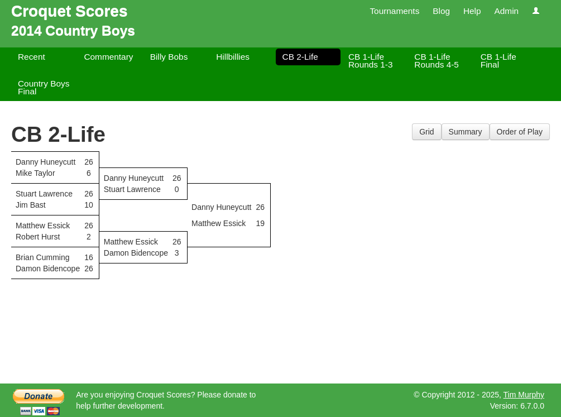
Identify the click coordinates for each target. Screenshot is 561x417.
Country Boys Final (43, 87)
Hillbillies (233, 56)
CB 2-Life (300, 56)
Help (472, 11)
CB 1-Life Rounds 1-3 (370, 60)
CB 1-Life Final (498, 60)
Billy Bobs (169, 56)
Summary (465, 131)
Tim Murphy (524, 394)
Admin (506, 11)
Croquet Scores (69, 11)
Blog (441, 11)
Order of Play (520, 131)
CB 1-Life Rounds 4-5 (436, 60)
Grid (426, 131)
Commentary (108, 56)
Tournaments (394, 11)
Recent (31, 56)
